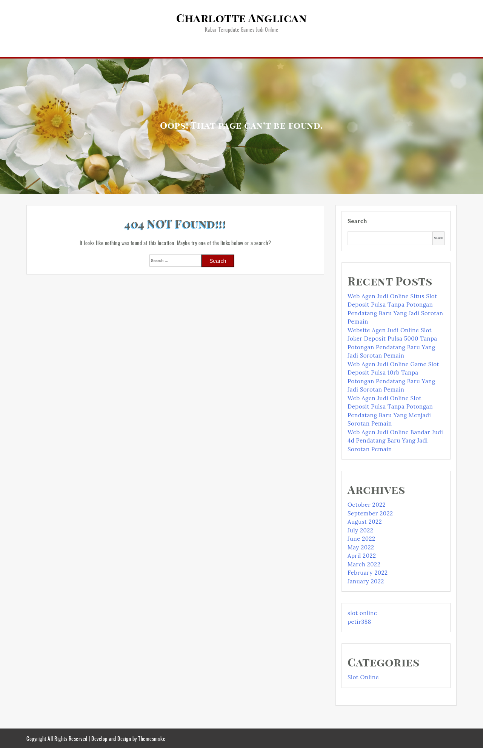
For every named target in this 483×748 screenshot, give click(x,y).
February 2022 (368, 572)
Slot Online (363, 677)
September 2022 (370, 513)
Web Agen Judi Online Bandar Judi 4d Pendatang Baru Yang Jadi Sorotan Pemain (395, 441)
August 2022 (365, 521)
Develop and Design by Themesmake (128, 738)
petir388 (359, 621)
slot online (362, 613)
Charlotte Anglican (241, 19)
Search (357, 221)
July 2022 (360, 530)
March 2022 (364, 564)
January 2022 (366, 581)
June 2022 (361, 538)
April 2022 (362, 555)
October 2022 (367, 504)
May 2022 (361, 547)
